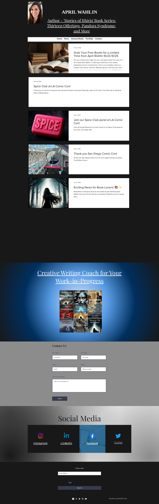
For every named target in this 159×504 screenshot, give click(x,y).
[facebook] (76, 499)
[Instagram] (40, 436)
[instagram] (83, 499)
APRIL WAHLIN (79, 12)
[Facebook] (92, 436)
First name (55, 353)
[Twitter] (118, 436)
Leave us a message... (58, 376)
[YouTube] (86, 499)
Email (54, 364)
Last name (84, 353)
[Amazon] (73, 499)
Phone (83, 364)
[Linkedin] (66, 436)
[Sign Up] (79, 488)
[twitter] (79, 499)
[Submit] (59, 399)
